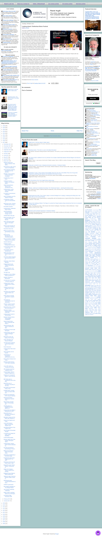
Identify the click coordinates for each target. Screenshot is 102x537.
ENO (86, 246)
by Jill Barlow (94, 226)
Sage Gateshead (97, 290)
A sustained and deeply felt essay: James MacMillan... (9, 434)
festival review (91, 249)
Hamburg (87, 257)
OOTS (97, 275)
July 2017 (6, 153)
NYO (100, 274)
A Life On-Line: (95, 209)
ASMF (94, 213)
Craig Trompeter (90, 128)
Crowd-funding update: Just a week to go (9, 247)
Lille (89, 263)
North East (87, 273)
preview (27, 28)
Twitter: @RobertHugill (39, 3)
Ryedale (86, 290)
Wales (86, 308)
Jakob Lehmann (94, 152)
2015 (4, 505)
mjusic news (95, 265)
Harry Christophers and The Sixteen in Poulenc (9, 197)
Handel (92, 257)
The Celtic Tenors (90, 109)
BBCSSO (99, 217)
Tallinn (91, 300)
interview (87, 258)
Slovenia (93, 293)
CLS (89, 235)
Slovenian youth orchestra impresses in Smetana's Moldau (41, 210)
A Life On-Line (88, 209)
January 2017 (7, 500)
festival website (34, 79)
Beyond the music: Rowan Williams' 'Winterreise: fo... (9, 466)
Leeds (93, 261)
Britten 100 (95, 222)
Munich (99, 265)
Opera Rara (94, 277)
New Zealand (95, 270)
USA (96, 306)
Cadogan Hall (97, 229)
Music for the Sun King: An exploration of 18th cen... (9, 226)
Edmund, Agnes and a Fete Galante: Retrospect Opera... (9, 440)
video (95, 307)
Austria (96, 213)
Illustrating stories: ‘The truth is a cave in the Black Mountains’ (42, 150)
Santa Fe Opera (95, 291)
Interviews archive (80, 3)
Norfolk (99, 272)
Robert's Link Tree (9, 3)
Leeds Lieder (98, 261)
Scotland (87, 292)
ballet (88, 214)
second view (98, 292)
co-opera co (95, 235)
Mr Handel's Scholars (8, 206)
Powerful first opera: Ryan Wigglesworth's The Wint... (9, 459)
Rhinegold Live (90, 287)
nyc (97, 274)
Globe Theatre (89, 252)
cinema (90, 234)
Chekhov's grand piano (8, 484)
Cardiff (95, 230)
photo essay (93, 282)
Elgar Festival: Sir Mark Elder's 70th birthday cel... (9, 403)
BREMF (86, 221)
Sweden (99, 299)
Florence (93, 250)
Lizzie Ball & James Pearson (93, 133)
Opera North (88, 277)
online (94, 275)
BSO (96, 223)
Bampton (87, 215)
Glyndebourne (98, 252)
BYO (90, 229)
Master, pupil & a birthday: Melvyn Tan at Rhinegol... (10, 493)
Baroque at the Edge (97, 215)
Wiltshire (99, 312)
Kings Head (89, 260)
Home (52, 130)
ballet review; (98, 214)
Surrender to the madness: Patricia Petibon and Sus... (9, 292)
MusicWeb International (96, 195)
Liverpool (93, 263)
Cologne (86, 236)
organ (97, 279)
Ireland (91, 258)
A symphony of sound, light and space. (9, 330)
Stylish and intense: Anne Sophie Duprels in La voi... (9, 254)
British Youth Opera (89, 222)
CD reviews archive (67, 3)
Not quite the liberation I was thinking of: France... (9, 448)
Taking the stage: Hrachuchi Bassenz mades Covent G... (9, 477)
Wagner (99, 307)
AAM (100, 209)
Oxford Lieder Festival (93, 280)
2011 (4, 512)
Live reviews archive (53, 3)
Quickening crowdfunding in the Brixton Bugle (9, 455)
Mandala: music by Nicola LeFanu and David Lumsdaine (9, 175)
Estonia (94, 246)
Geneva (95, 251)
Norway (94, 274)
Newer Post (25, 130)
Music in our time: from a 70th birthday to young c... (9, 231)
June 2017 (6, 155)
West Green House (96, 309)
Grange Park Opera (90, 255)
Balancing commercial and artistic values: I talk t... (9, 462)
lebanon (86, 261)
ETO (97, 246)
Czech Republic (98, 240)
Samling (90, 291)
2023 (4, 131)
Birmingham (87, 220)
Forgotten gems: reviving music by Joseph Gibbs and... (9, 391)
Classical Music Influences (90, 70)
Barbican (91, 215)
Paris (93, 281)
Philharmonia (87, 282)
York (89, 314)
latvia (100, 260)
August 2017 (7, 151)
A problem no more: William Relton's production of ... (9, 275)
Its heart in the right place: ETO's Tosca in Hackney (9, 395)
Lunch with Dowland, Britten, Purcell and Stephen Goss (8, 424)
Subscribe (93, 98)
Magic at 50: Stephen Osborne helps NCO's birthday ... (9, 470)
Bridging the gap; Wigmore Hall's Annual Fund (9, 474)
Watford (95, 308)
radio (95, 285)
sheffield (86, 293)
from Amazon (92, 178)
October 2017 (7, 147)
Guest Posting (91, 256)
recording (99, 286)
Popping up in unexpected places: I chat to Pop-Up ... (9, 376)
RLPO (97, 287)
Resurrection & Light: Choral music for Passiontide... (10, 167)
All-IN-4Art (92, 212)
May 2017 (6, 157)
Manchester (90, 265)
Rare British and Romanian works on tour (9, 388)
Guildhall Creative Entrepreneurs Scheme (9, 244)
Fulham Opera (98, 250)
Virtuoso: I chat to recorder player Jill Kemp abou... (9, 304)
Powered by (93, 103)
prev (100, 283)
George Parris (94, 132)
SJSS (90, 293)
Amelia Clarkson (94, 135)
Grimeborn (98, 255)
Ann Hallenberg (96, 142)
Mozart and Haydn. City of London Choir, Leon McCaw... (9, 218)
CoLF (100, 235)
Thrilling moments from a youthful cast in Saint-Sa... (9, 288)
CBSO (98, 230)
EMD (90, 245)
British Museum (98, 221)
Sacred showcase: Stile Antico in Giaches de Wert (9, 326)
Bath (86, 216)
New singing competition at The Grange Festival (9, 487)
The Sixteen (98, 302)
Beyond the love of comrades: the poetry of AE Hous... (9, 384)
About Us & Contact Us (23, 3)
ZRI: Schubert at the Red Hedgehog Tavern (9, 370)
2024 (4, 129)
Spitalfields (87, 297)
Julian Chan (92, 130)
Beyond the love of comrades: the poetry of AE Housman (9, 414)
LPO (95, 264)
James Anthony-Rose (91, 138)
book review (98, 220)
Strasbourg (92, 298)
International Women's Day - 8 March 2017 (10, 428)
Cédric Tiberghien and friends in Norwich (8, 340)
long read (92, 264)
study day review (89, 299)
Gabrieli (86, 251)
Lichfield (86, 263)
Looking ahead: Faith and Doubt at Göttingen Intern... (9, 333)
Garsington (91, 251)
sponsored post (93, 297)
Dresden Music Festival (94, 243)
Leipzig (86, 262)
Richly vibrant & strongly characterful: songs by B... (9, 297)
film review (97, 249)
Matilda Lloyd (94, 155)
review (86, 287)
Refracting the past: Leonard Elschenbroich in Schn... (10, 481)
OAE (89, 275)
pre (97, 283)
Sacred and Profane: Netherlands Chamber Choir (9, 399)
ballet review (92, 214)
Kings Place (95, 260)
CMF (91, 235)
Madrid (86, 265)
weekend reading (88, 309)
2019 (4, 138)
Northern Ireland (89, 274)
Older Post (79, 130)
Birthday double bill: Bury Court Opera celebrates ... (9, 363)
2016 (4, 503)
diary (99, 242)
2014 (4, 506)
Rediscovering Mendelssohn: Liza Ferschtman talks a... (9, 236)
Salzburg (87, 291)
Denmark (95, 242)
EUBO (99, 246)
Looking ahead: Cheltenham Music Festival (10, 209)
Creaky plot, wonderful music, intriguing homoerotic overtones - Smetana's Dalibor (47, 165)
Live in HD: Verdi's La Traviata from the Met (9, 367)
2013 (4, 508)
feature (95, 247)
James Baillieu (93, 110)
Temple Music (96, 300)
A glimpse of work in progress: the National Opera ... (9, 182)
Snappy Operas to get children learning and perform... (9, 265)
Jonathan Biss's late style (9, 215)
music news (93, 268)
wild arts (95, 312)
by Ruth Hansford (92, 228)
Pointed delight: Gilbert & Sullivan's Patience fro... (9, 372)
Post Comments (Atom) (55, 135)
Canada (91, 230)
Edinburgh (90, 244)
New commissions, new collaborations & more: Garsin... (9, 269)
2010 (4, 514)
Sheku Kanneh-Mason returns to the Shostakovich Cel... (8, 186)
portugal (90, 283)
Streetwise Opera (97, 298)
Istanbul (94, 258)
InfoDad (99, 198)
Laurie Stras (89, 148)
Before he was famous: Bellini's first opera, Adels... (8, 452)
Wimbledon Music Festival (90, 313)
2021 (4, 135)
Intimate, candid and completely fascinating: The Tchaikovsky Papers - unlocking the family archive (50, 188)
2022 (4, 133)
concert (99, 236)
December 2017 (7, 144)
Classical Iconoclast (98, 192)
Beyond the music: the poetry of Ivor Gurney (9, 337)
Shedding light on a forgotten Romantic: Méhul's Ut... (8, 407)
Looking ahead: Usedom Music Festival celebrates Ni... (10, 444)
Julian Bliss (94, 154)
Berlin (99, 218)
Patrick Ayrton (94, 144)
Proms (92, 285)
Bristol (94, 221)
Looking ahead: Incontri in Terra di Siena (9, 315)
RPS (95, 289)
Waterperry (91, 308)
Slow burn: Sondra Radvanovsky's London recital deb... (9, 311)
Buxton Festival (95, 224)
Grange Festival (97, 254)
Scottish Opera (92, 292)
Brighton (90, 221)
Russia (97, 289)
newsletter (87, 271)
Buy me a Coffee (94, 80)
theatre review (97, 304)
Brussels (93, 223)
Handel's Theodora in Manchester (8, 278)
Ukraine (94, 306)
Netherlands (94, 269)
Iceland (96, 257)
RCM (100, 285)
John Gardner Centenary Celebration (9, 490)
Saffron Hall (91, 290)
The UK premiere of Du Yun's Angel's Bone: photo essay (41, 180)
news (99, 270)
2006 (4, 521)
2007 (4, 519)
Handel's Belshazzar (8, 241)
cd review (91, 232)
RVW (100, 289)
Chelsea (86, 233)
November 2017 (7, 146)
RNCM (99, 287)
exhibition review (91, 247)
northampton (98, 273)
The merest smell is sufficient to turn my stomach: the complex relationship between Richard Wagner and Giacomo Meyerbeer (12, 107)
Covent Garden (90, 240)
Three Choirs (88, 305)
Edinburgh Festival (97, 244)
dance (86, 242)
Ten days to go (7, 272)
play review (98, 282)
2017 (4, 142)
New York (91, 270)
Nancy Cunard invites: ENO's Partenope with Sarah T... (9, 322)
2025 (4, 127)
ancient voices (98, 212)
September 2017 (7, 149)
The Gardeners (92, 301)
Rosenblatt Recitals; (89, 289)
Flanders (89, 250)
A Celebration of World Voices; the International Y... (9, 200)
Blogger (57, 533)
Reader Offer (87, 286)
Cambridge (87, 230)
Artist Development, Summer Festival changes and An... (8, 212)
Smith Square (98, 293)
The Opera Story (91, 302)
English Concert (97, 245)
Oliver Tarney (94, 120)
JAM (86, 260)
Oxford (86, 280)
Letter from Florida (92, 262)
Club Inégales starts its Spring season (8, 250)
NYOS (86, 275)
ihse (100, 257)
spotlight (98, 297)
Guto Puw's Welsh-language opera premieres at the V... (10, 258)
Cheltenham (92, 233)
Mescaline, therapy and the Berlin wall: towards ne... (9, 418)
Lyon (100, 264)
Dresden (86, 243)
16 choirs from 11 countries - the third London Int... (9, 281)
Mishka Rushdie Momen (94, 145)
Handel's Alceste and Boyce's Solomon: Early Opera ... (9, 163)
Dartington (90, 242)
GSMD (86, 256)
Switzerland (87, 300)
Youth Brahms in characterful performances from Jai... (9, 356)
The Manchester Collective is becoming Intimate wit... (9, 344)
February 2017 (7, 499)
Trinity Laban (96, 305)
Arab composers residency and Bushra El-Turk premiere (9, 171)
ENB (92, 245)
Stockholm (87, 298)
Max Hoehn (92, 117)
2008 (4, 518)
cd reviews (98, 231)
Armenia (90, 213)
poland (86, 283)
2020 (4, 137)
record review (94, 286)
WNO (96, 313)
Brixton (90, 223)
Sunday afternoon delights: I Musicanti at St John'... (9, 411)
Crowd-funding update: (8, 437)
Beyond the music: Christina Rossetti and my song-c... (10, 204)
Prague (94, 283)
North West (93, 273)
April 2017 (6, 159)
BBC (90, 217)
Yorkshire (91, 314)
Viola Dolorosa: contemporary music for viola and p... (9, 301)
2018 (4, 140)
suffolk (95, 299)
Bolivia (92, 220)
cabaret (92, 229)
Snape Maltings (88, 294)
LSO (97, 264)
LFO (100, 262)
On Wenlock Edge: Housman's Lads (8, 496)
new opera (87, 270)
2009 (4, 516)
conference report (88, 239)
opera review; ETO (92, 279)
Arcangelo (87, 213)
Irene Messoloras (95, 114)
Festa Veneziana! (7, 346)
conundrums (94, 239)
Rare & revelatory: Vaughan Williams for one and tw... (9, 239)
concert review (90, 238)
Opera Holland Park (89, 276)
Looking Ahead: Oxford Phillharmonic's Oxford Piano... (9, 284)
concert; (99, 238)
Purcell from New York (8, 228)
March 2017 (6, 160)
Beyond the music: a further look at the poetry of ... (9, 307)
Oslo (100, 279)
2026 (4, 125)
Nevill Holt (99, 269)
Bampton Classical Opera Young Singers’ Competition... (9, 318)
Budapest (99, 223)
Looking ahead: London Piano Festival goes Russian (9, 190)
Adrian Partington (95, 111)
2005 (4, 523)
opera (99, 275)
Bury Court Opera (88, 224)
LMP (96, 263)
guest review (98, 256)
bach (86, 214)
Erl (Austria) (90, 246)
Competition (93, 236)
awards (99, 213)
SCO (100, 291)
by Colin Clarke (96, 225)
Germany (99, 251)
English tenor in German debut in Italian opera (38, 142)
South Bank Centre (95, 295)
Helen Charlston (96, 115)
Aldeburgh (87, 212)
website (99, 308)
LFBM (97, 262)
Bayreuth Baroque (92, 216)
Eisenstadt (87, 245)
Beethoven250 (93, 218)
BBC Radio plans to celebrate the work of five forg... (9, 380)
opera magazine (97, 276)
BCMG (86, 218)
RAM (97, 285)
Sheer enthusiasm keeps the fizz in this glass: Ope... (9, 222)
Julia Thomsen (94, 119)
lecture (90, 261)
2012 (4, 510)
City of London (94, 234)
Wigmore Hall (89, 312)
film (94, 249)
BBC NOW (94, 217)
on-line (91, 275)
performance (98, 281)
